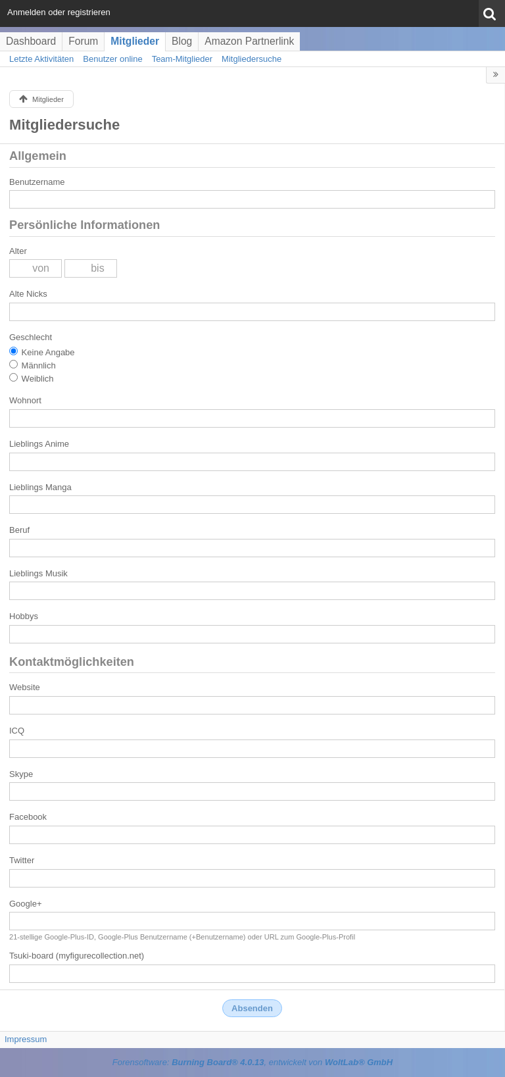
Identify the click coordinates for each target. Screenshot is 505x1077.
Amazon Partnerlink (249, 41)
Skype (21, 774)
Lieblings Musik (38, 573)
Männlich (32, 365)
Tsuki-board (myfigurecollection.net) (76, 956)
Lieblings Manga (40, 487)
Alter (18, 251)
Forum (83, 41)
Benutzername (37, 182)
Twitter (21, 860)
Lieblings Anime (39, 444)
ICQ (16, 731)
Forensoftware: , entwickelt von (252, 1062)
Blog (182, 41)
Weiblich (31, 378)
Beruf (19, 530)
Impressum (26, 1039)
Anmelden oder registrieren (58, 12)
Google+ (25, 904)
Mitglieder (134, 41)
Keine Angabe (42, 352)
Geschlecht (30, 337)
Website (24, 687)
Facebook (28, 817)
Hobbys (23, 616)
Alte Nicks (28, 294)
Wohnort (25, 400)
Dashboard (31, 41)
